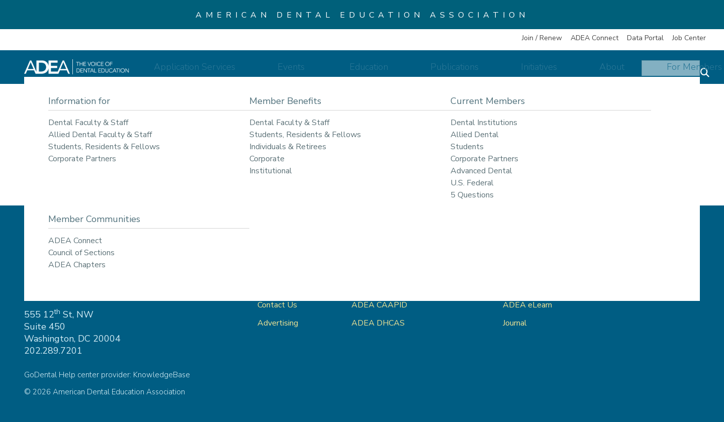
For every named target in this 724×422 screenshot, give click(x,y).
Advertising (278, 323)
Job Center (689, 38)
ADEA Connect (594, 38)
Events (340, 71)
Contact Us (277, 304)
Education (400, 71)
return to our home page (469, 163)
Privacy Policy (634, 268)
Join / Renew (542, 38)
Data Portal (645, 38)
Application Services (259, 71)
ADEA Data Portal (536, 286)
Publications (469, 71)
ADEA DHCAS (378, 323)
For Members (659, 71)
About (593, 71)
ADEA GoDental (381, 268)
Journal (515, 323)
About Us (274, 286)
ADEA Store (525, 268)
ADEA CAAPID (379, 304)
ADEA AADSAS (381, 286)
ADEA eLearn (527, 304)
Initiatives (537, 71)
